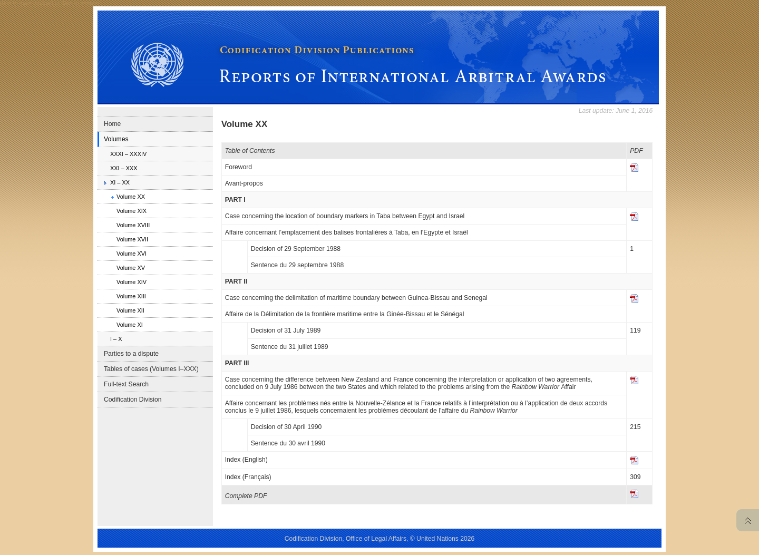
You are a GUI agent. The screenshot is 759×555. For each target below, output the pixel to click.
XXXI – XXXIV (128, 154)
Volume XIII (131, 296)
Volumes (116, 139)
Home (112, 124)
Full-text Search (126, 384)
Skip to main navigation (30, 3)
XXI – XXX (124, 168)
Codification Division (132, 399)
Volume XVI (131, 253)
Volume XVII (132, 239)
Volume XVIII (133, 225)
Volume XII (130, 310)
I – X (116, 339)
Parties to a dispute (131, 353)
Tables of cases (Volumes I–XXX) (151, 369)
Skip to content (80, 3)
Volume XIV (131, 282)
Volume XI (129, 325)
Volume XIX (131, 211)
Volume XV (130, 268)
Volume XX (130, 196)
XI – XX (120, 182)
